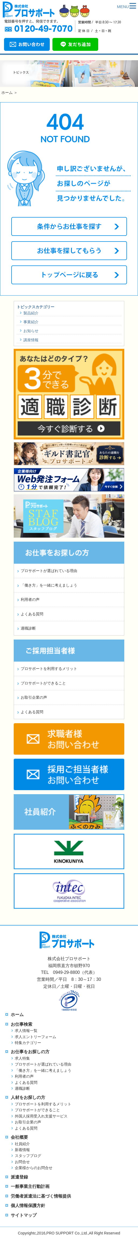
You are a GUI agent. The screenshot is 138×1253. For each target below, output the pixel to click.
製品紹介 (30, 313)
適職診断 (28, 628)
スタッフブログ (28, 1155)
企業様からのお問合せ (33, 1168)
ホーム (7, 92)
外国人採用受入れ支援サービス (41, 1116)
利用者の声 (30, 599)
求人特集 (22, 1058)
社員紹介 (22, 1144)
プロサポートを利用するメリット (49, 668)
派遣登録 (19, 1177)
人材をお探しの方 (28, 1097)
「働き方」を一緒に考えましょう (49, 585)
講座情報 (30, 340)
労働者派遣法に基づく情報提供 (41, 1196)
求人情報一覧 (26, 1030)
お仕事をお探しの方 (30, 1051)
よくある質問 (32, 614)
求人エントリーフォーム (35, 1037)
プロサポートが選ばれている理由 (49, 571)
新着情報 (22, 1150)
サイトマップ (24, 1215)
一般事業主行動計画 (30, 1186)
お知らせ (30, 331)
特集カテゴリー (28, 1043)
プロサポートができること (43, 683)
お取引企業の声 (34, 697)
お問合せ (22, 1162)
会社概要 (19, 1137)
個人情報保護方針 (28, 1205)
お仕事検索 (21, 1024)
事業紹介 (30, 322)
